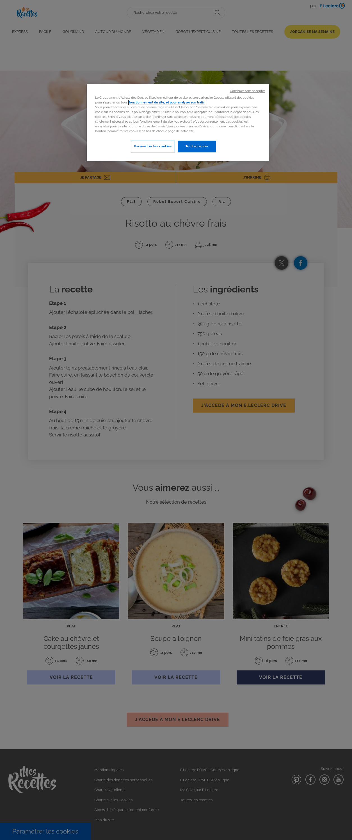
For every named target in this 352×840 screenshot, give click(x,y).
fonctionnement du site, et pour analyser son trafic (167, 102)
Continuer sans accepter (247, 91)
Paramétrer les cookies (153, 146)
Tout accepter (197, 146)
